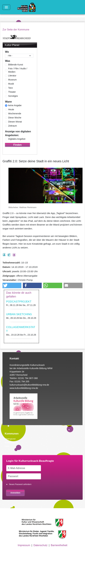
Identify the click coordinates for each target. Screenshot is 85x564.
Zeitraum (12, 125)
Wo (7, 51)
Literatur (12, 75)
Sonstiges (13, 96)
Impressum (24, 545)
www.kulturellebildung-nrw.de (24, 388)
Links (7, 446)
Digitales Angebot (16, 139)
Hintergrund (10, 439)
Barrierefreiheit (59, 545)
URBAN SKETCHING (19, 314)
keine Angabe (15, 105)
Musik (11, 83)
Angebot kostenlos (9, 255)
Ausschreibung (11, 442)
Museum (12, 79)
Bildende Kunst (15, 64)
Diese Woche (14, 117)
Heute (11, 109)
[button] (12, 285)
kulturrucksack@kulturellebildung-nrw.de (29, 385)
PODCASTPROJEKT (18, 301)
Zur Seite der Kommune (16, 29)
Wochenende (14, 113)
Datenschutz (41, 545)
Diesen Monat (15, 121)
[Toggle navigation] (6, 7)
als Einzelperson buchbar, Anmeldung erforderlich (4, 255)
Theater (12, 92)
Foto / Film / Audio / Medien (17, 70)
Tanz (10, 88)
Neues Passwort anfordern (20, 484)
